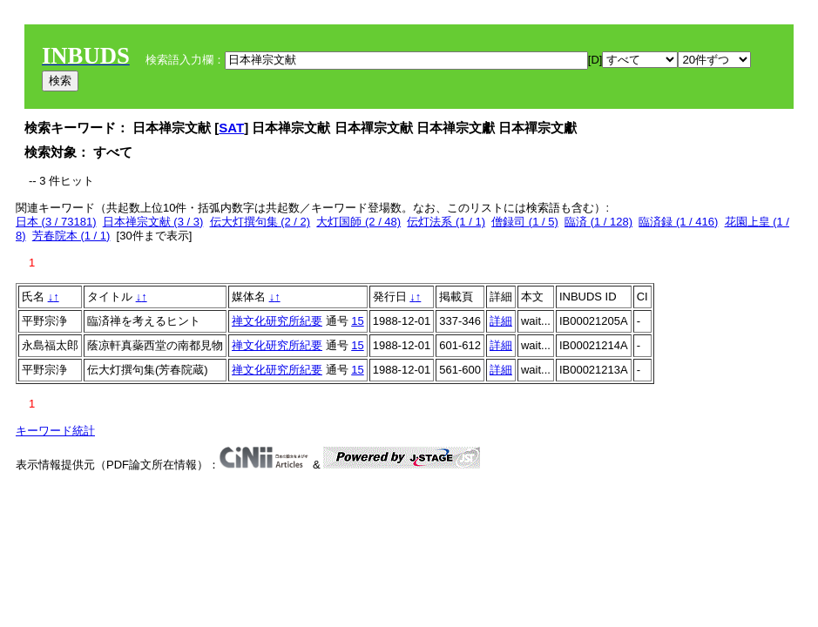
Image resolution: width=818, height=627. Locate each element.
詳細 (501, 320)
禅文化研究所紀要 (277, 320)
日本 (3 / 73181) (56, 221)
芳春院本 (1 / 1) (71, 235)
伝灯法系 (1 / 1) (446, 221)
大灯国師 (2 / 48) (358, 221)
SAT (231, 127)
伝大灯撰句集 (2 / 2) (260, 221)
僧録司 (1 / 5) (524, 221)
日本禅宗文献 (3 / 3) (153, 221)
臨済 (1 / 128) (598, 221)
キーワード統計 (55, 430)
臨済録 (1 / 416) (678, 221)
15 (357, 320)
